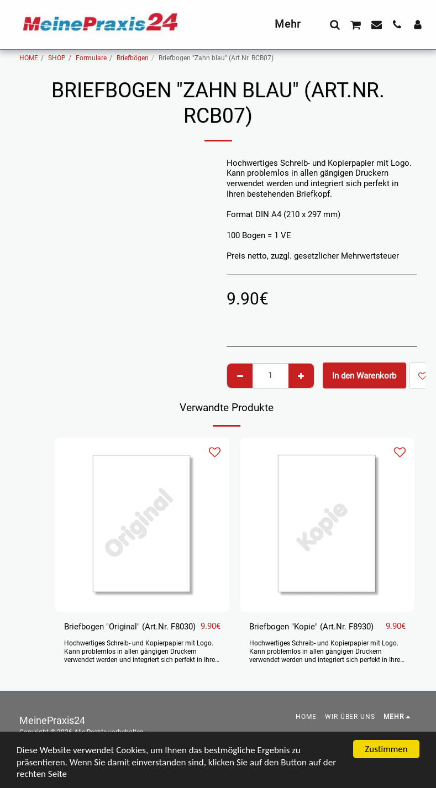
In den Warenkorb (364, 376)
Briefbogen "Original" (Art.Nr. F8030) (130, 627)
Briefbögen (133, 58)
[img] (142, 525)
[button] (334, 24)
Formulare (91, 58)
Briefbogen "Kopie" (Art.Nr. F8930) (311, 627)
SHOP (57, 58)
